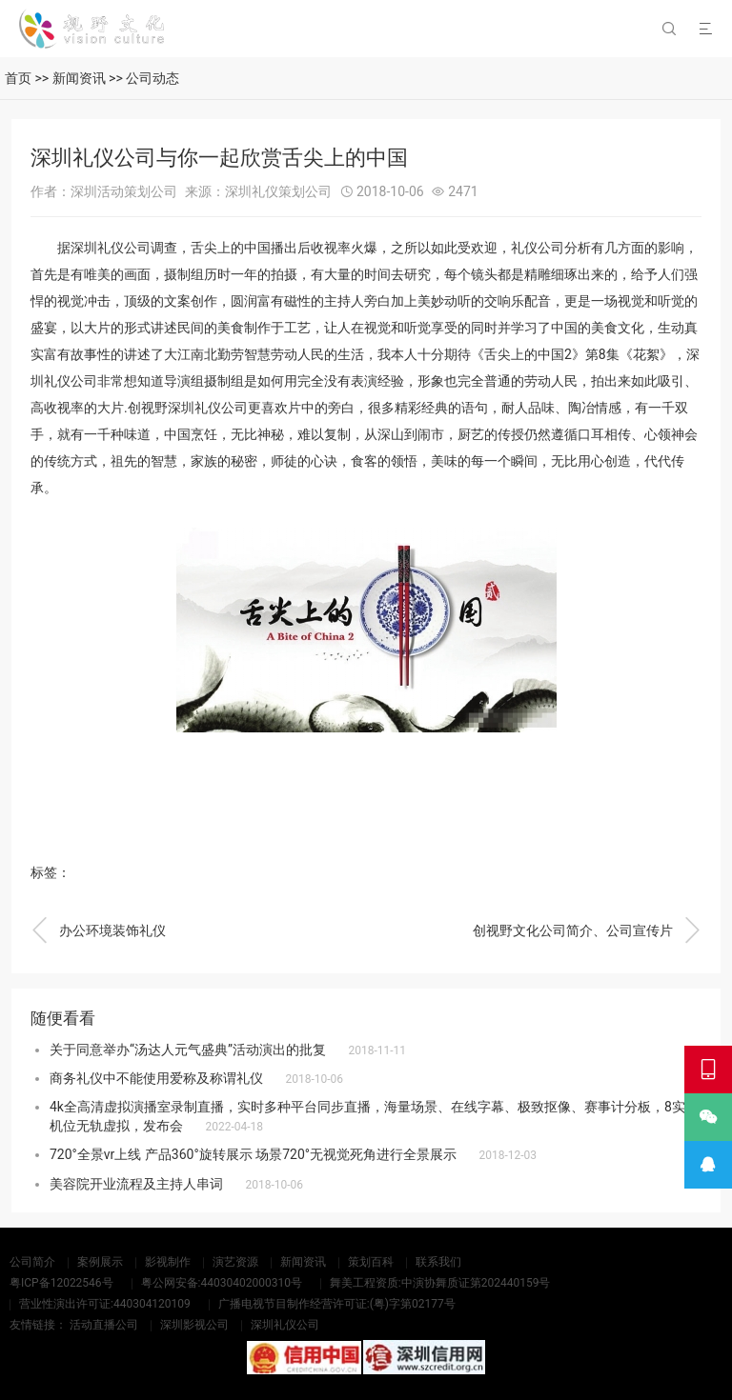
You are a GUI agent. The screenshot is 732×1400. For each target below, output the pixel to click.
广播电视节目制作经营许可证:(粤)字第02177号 (337, 1303)
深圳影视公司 (194, 1324)
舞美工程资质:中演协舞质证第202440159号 (440, 1283)
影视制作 (168, 1262)
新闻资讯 (79, 78)
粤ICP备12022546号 (61, 1283)
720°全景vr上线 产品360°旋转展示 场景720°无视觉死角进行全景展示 (253, 1154)
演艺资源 (235, 1262)
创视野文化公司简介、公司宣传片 (587, 930)
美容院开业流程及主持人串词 (136, 1183)
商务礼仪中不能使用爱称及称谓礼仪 (156, 1078)
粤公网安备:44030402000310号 (221, 1283)
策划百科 (371, 1262)
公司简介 (32, 1262)
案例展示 (100, 1262)
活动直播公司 (104, 1324)
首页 (18, 78)
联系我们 (438, 1262)
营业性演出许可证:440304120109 (105, 1303)
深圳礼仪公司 (285, 1324)
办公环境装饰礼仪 (98, 930)
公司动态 (152, 78)
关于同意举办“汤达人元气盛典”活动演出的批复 (188, 1049)
